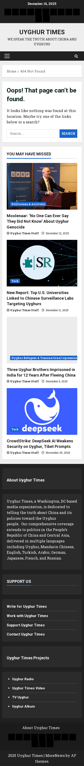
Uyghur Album (24, 706)
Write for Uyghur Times (27, 606)
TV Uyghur (21, 697)
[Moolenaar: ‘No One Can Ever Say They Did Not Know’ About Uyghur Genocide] (42, 186)
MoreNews (55, 755)
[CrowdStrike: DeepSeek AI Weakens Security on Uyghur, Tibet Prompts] (42, 411)
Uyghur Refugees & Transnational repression (44, 358)
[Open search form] (76, 56)
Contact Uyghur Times (26, 634)
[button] (7, 56)
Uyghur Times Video (29, 688)
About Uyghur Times (26, 480)
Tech (15, 281)
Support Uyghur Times (26, 625)
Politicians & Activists (28, 204)
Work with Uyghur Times (27, 616)
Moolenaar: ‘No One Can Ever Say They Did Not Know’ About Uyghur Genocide (38, 221)
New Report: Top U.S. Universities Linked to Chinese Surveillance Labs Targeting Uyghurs (40, 298)
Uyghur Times (42, 32)
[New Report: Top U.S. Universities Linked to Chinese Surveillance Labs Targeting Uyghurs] (42, 263)
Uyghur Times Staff (24, 233)
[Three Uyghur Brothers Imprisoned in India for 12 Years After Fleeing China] (42, 340)
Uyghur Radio (23, 679)
